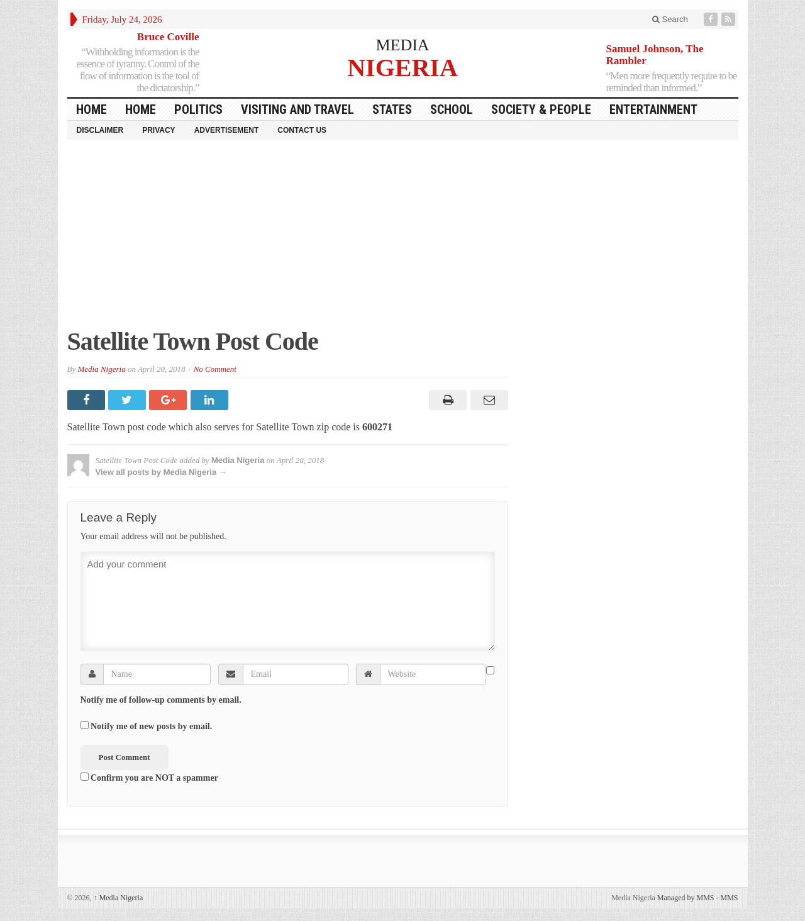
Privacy (158, 130)
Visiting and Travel (297, 109)
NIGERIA (402, 67)
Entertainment (653, 109)
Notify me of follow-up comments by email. (161, 700)
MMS (729, 897)
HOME (91, 109)
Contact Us (301, 130)
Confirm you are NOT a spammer (149, 778)
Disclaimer (100, 130)
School (451, 109)
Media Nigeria (101, 369)
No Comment (215, 369)
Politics (198, 109)
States (392, 109)
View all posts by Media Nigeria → (161, 472)
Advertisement (226, 130)
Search (670, 19)
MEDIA (402, 45)
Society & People (541, 109)
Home (140, 109)
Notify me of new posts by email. (151, 726)
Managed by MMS (685, 897)
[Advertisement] (402, 240)
